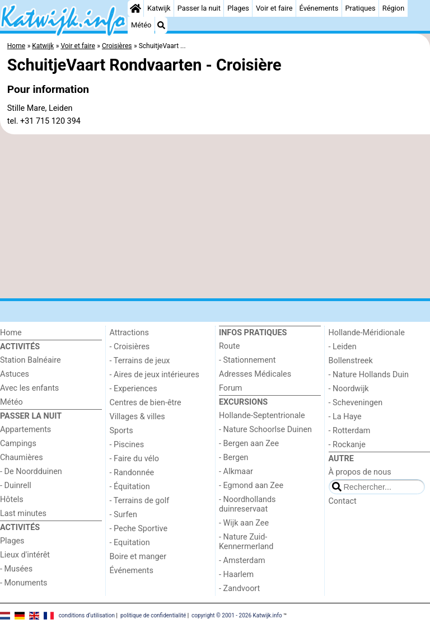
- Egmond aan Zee (251, 485)
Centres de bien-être (145, 402)
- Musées (16, 569)
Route (229, 346)
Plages (238, 8)
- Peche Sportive (139, 528)
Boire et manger (138, 556)
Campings (18, 443)
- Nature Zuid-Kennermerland (246, 541)
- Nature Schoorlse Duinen (265, 429)
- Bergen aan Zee (249, 443)
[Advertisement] (215, 216)
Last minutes (23, 513)
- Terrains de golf (140, 500)
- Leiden (343, 347)
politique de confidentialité (153, 615)
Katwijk (158, 8)
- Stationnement (247, 360)
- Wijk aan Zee (244, 523)
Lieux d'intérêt (25, 555)
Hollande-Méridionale (367, 333)
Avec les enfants (29, 388)
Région (393, 8)
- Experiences (133, 388)
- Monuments (24, 583)
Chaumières (21, 457)
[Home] (135, 8)
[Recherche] (161, 25)
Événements (319, 8)
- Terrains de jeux (140, 360)
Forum (230, 388)
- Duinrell (15, 485)
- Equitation (130, 542)
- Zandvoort (239, 588)
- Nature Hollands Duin (369, 374)
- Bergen (234, 457)
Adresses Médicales (255, 374)
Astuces (14, 374)
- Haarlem (236, 574)
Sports (121, 430)
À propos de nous (360, 472)
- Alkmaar (236, 471)
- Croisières (130, 347)
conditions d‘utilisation (87, 615)
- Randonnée (132, 472)
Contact (343, 501)
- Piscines (127, 444)
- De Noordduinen (31, 471)
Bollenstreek (351, 360)
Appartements (25, 429)
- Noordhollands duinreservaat (247, 504)
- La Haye (345, 416)
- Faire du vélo (134, 458)
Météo (141, 25)
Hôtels (12, 499)
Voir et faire (274, 8)
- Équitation (130, 486)
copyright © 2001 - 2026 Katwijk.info (236, 615)
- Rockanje (347, 444)
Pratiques (360, 8)
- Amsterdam (242, 560)
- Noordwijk (349, 388)
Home (11, 333)
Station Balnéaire (30, 360)
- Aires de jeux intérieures (154, 374)
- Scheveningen (356, 402)
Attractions (129, 333)
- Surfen (123, 514)
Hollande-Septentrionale (262, 415)
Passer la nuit (199, 8)
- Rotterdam (350, 430)
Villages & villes (137, 416)
